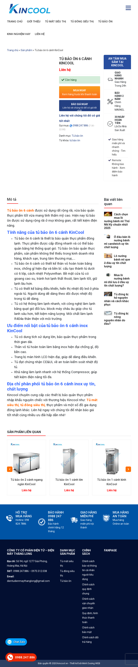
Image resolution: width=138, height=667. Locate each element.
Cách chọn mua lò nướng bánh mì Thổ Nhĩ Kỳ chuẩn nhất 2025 (117, 221)
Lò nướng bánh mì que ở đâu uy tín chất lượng (117, 261)
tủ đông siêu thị (32, 405)
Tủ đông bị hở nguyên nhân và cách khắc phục (116, 299)
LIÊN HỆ (40, 34)
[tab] (12, 200)
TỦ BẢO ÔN (105, 21)
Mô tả (11, 199)
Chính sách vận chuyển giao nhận (88, 603)
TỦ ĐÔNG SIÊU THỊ (82, 21)
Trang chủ (12, 50)
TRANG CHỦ (14, 21)
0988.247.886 (80, 125)
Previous (9, 469)
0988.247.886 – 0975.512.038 (30, 571)
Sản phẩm (26, 50)
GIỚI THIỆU (33, 21)
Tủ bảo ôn (77, 135)
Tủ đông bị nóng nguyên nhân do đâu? (116, 319)
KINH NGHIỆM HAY (18, 34)
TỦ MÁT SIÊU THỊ (55, 21)
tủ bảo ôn (75, 140)
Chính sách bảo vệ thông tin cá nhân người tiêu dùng (89, 570)
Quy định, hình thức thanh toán (90, 618)
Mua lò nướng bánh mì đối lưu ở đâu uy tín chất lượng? (117, 280)
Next (128, 469)
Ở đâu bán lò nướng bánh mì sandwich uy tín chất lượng (117, 242)
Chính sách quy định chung (88, 589)
